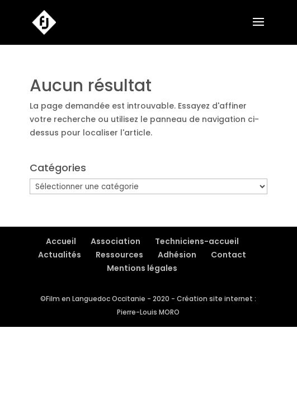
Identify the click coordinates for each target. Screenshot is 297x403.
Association (115, 241)
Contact (228, 254)
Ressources (119, 254)
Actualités (59, 254)
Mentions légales (142, 268)
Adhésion (177, 254)
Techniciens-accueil (197, 241)
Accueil (61, 241)
